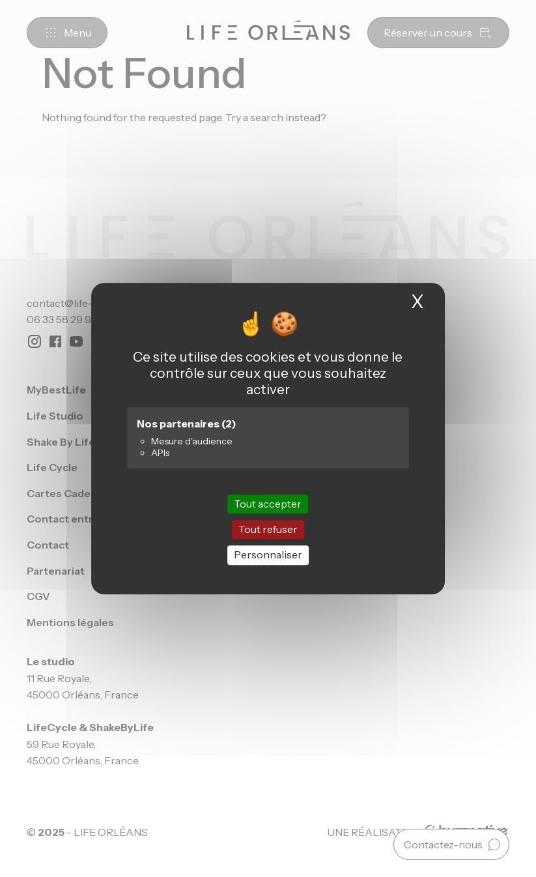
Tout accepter (268, 503)
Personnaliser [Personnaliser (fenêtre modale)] (268, 555)
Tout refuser (268, 529)
